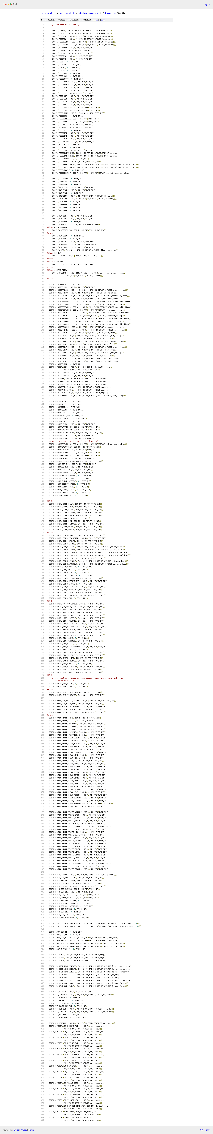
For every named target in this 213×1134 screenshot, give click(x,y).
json (208, 1130)
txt (201, 1130)
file (95, 20)
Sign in (207, 4)
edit (103, 20)
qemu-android (48, 13)
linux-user (110, 13)
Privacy (24, 1130)
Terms (31, 1130)
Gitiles (16, 1130)
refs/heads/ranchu (88, 13)
